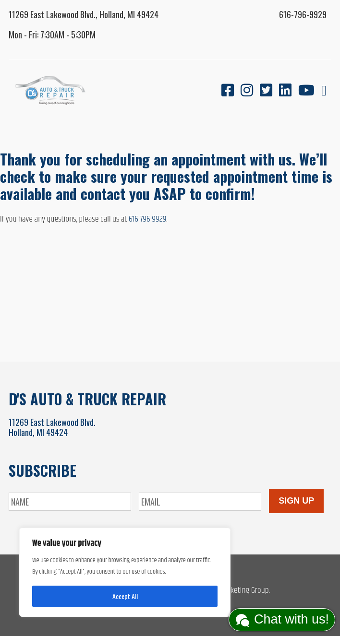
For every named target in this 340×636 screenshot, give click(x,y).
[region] (125, 572)
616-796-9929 (303, 14)
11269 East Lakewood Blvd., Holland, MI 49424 (83, 14)
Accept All (125, 596)
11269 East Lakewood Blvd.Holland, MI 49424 (52, 427)
